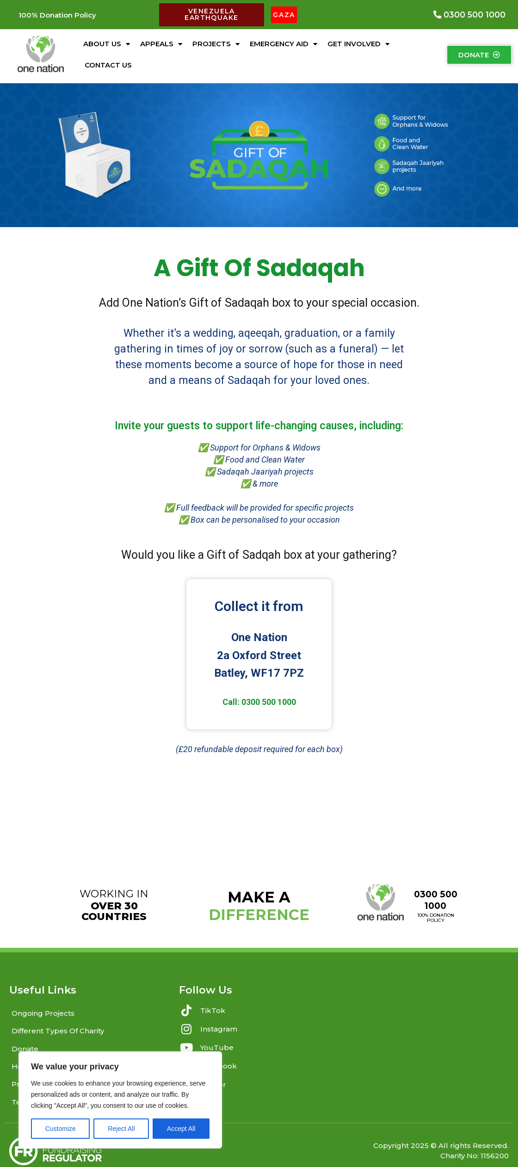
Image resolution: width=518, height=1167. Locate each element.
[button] (57, 13)
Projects (216, 41)
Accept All (181, 1128)
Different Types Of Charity (58, 1024)
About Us (106, 41)
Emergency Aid (283, 41)
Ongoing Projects (43, 1009)
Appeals (161, 41)
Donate (25, 1040)
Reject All (121, 1128)
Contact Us (108, 61)
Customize (60, 1128)
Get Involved (358, 41)
